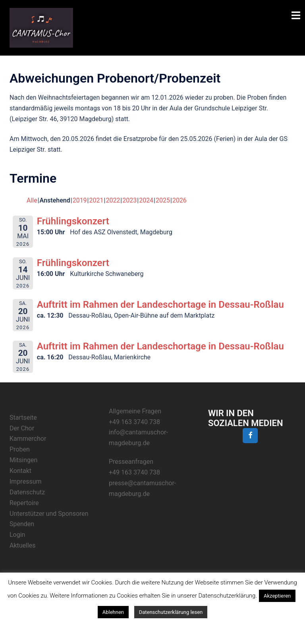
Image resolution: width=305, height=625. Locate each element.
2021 (96, 200)
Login (17, 534)
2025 (163, 200)
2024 (146, 200)
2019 (80, 200)
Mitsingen (23, 460)
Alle (32, 200)
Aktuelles (23, 545)
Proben (20, 449)
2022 (113, 200)
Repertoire (24, 503)
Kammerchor (28, 438)
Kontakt (20, 471)
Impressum (26, 481)
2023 (129, 200)
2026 (179, 200)
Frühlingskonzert (73, 221)
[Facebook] (250, 436)
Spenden (22, 524)
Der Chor (22, 428)
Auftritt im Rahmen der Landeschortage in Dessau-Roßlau (160, 304)
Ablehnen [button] (113, 612)
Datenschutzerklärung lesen (171, 612)
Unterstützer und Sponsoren (49, 513)
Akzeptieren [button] (277, 596)
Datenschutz (27, 492)
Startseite (23, 417)
